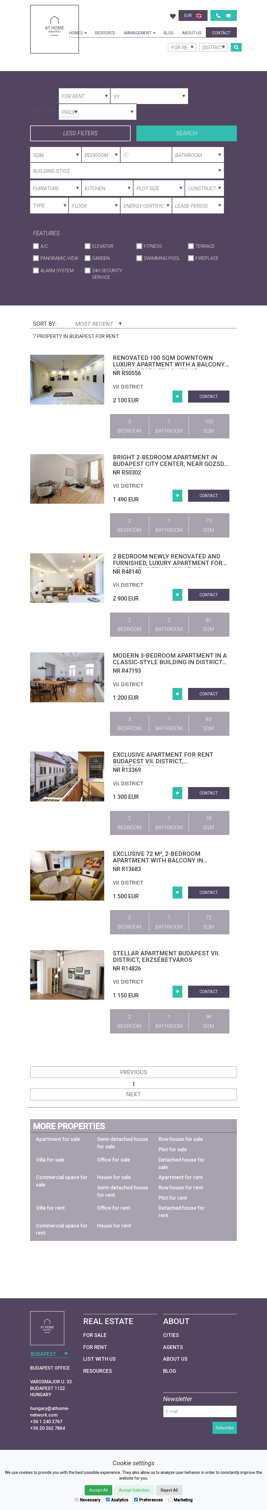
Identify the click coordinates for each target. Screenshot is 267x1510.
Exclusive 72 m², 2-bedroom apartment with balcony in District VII (158, 860)
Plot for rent (172, 1198)
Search (186, 133)
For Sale (95, 1335)
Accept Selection (134, 1490)
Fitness (153, 246)
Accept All (98, 1490)
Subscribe (225, 1427)
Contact (221, 33)
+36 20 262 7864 (47, 1428)
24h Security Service (107, 274)
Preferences (148, 1500)
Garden (101, 258)
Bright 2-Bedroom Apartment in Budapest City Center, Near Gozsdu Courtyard (170, 464)
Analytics (117, 1500)
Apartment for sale (58, 1139)
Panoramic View (59, 258)
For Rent (95, 1347)
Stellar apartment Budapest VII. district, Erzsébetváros (166, 956)
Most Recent (98, 323)
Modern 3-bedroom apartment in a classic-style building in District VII (170, 662)
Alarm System (56, 270)
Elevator (102, 246)
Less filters (80, 133)
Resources (97, 1371)
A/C (44, 246)
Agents (173, 1347)
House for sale (114, 1177)
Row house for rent (180, 1188)
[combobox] (54, 111)
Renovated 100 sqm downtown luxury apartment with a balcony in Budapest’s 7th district (169, 364)
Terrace (205, 246)
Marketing (181, 1500)
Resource (105, 33)
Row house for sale (180, 1139)
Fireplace (207, 258)
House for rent (114, 1226)
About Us (192, 33)
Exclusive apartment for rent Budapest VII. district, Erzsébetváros (163, 761)
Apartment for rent (180, 1177)
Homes (78, 33)
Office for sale (113, 1160)
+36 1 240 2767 (46, 1421)
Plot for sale (172, 1149)
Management (139, 33)
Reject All (169, 1490)
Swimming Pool (162, 258)
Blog (169, 33)
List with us (99, 1359)
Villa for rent (50, 1208)
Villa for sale (50, 1160)
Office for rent (113, 1208)
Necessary (87, 1500)
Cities (171, 1335)
